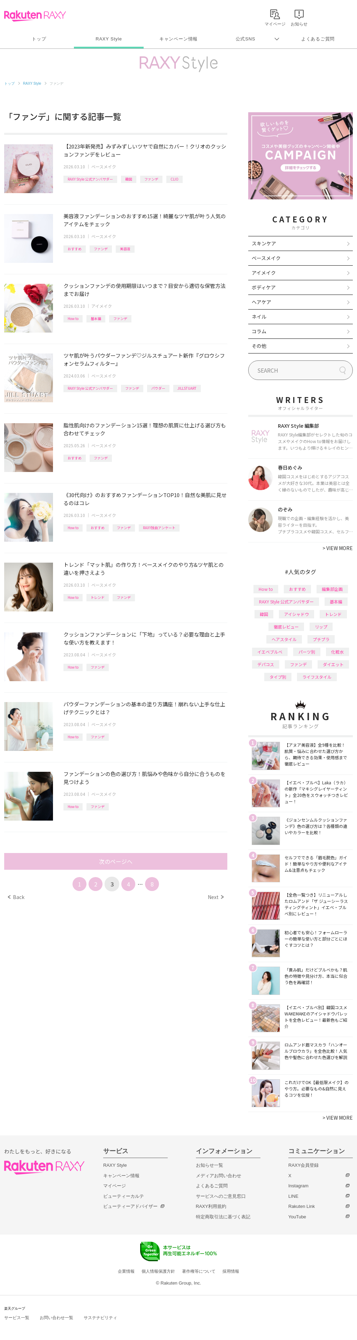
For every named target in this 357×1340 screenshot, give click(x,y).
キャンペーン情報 (178, 38)
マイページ (114, 1185)
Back (16, 896)
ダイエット (333, 664)
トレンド (98, 597)
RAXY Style (109, 38)
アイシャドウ (296, 614)
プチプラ (321, 639)
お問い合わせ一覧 (56, 1317)
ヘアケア (261, 301)
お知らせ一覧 (209, 1165)
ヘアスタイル (284, 639)
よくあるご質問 (318, 38)
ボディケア (264, 287)
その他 (259, 345)
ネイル (259, 316)
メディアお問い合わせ (218, 1175)
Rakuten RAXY (35, 16)
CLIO (174, 179)
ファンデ (151, 179)
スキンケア (264, 243)
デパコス (265, 664)
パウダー (158, 388)
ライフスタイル (317, 677)
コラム (259, 331)
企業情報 (126, 1271)
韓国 (128, 179)
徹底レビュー (286, 627)
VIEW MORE (337, 548)
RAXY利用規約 (211, 1206)
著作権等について (198, 1271)
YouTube (297, 1216)
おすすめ (75, 248)
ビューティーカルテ (123, 1196)
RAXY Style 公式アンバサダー (90, 179)
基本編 (96, 318)
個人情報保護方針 (158, 1271)
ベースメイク (103, 166)
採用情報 (230, 1271)
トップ (39, 38)
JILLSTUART (187, 388)
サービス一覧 (16, 1317)
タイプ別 (277, 677)
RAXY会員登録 (303, 1165)
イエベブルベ (269, 652)
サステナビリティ (100, 1317)
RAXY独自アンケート (159, 527)
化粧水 (337, 652)
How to (73, 318)
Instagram (298, 1185)
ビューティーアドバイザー (130, 1206)
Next (215, 896)
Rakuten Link (301, 1206)
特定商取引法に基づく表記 (223, 1216)
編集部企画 (332, 589)
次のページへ (115, 861)
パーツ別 (306, 652)
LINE (293, 1196)
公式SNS (246, 38)
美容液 (125, 248)
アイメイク (101, 306)
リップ (321, 627)
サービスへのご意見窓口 (221, 1196)
